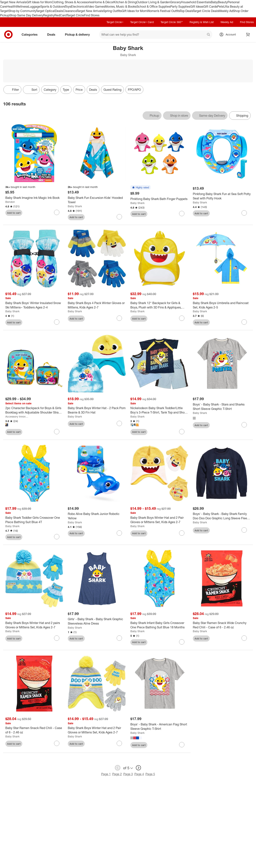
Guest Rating (112, 90)
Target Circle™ (115, 22)
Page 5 (150, 774)
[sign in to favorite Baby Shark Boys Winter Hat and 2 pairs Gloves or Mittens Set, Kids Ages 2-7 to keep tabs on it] (56, 638)
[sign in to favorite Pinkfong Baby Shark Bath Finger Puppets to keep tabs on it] (181, 213)
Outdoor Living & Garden (153, 2)
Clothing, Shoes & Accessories (73, 2)
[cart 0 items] (248, 34)
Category (50, 90)
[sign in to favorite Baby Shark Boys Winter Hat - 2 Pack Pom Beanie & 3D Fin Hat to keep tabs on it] (119, 423)
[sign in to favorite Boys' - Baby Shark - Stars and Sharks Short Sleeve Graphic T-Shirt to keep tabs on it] (244, 424)
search (208, 35)
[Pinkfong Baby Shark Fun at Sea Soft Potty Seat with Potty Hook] (222, 196)
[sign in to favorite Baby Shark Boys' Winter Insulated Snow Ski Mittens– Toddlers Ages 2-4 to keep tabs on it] (56, 322)
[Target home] (8, 34)
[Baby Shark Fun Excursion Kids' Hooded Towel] (97, 200)
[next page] (138, 768)
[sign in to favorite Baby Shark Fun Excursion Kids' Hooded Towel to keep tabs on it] (119, 216)
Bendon (10, 201)
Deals (59, 11)
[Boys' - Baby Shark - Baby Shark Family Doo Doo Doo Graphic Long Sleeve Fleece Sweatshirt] (222, 516)
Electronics (78, 6)
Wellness (22, 6)
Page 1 (106, 774)
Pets (220, 6)
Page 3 (128, 774)
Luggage (34, 6)
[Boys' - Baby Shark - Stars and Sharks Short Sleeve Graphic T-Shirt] (222, 406)
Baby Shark (75, 206)
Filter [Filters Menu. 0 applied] (12, 89)
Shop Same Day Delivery (26, 15)
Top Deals (186, 11)
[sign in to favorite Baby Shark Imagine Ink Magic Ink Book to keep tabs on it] (56, 212)
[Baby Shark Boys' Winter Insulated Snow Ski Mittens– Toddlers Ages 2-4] (34, 305)
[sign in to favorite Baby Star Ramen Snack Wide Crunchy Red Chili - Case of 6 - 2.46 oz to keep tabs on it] (244, 638)
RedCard (60, 15)
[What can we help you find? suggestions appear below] (155, 34)
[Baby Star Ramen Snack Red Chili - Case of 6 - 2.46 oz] (34, 730)
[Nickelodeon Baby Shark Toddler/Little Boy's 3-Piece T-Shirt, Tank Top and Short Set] (159, 410)
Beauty (223, 2)
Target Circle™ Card (142, 22)
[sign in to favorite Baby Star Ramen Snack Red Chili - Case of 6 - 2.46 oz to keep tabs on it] (56, 743)
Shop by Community (22, 11)
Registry (48, 15)
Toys (68, 6)
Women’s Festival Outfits (163, 11)
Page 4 (139, 774)
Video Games (95, 6)
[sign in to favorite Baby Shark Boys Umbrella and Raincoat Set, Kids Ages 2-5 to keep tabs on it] (244, 322)
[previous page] (118, 768)
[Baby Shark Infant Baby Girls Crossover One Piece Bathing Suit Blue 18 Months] (159, 625)
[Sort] (31, 89)
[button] (140, 187)
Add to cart (14, 212)
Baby (214, 2)
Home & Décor (104, 2)
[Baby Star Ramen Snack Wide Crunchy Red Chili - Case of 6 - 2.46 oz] (222, 625)
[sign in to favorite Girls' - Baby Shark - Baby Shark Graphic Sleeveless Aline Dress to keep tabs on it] (119, 638)
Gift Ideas (196, 6)
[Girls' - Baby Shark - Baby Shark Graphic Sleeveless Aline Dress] (97, 621)
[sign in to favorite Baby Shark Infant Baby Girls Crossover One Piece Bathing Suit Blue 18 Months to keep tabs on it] (181, 642)
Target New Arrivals (13, 2)
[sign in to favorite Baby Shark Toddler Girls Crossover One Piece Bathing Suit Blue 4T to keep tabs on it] (56, 536)
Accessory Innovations (17, 416)
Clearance (70, 11)
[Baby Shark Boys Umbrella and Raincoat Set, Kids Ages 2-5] (222, 305)
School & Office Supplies (153, 6)
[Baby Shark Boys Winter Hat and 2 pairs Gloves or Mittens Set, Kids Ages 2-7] (34, 625)
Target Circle (75, 15)
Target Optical (45, 11)
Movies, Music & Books (120, 6)
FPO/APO (134, 90)
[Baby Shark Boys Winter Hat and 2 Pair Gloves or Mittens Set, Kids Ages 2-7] (159, 520)
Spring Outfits (112, 11)
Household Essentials (196, 2)
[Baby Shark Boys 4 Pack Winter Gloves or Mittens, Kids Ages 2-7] (97, 305)
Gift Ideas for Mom (39, 2)
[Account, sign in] (229, 34)
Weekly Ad (226, 11)
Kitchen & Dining (125, 2)
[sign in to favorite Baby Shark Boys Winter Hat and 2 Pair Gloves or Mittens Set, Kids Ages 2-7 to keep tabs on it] (181, 533)
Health (11, 6)
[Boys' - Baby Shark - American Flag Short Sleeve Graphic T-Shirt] (159, 726)
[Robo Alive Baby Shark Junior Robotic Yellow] (97, 516)
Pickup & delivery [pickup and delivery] (79, 34)
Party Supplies (180, 6)
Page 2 (117, 774)
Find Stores (91, 15)
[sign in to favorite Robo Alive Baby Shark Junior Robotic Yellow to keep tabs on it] (119, 533)
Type (66, 90)
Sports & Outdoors (52, 6)
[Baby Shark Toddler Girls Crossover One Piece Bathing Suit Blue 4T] (34, 520)
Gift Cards (210, 6)
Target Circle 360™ (172, 22)
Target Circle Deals (206, 11)
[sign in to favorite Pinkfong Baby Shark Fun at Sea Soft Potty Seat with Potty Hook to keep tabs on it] (244, 213)
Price (79, 90)
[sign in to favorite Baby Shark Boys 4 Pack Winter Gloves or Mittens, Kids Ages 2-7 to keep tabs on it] (119, 318)
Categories (31, 34)
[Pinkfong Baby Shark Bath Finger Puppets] (159, 199)
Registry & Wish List (202, 22)
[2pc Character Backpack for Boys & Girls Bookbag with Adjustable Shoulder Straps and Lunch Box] (34, 410)
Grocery (175, 2)
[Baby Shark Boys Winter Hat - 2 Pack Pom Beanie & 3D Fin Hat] (97, 410)
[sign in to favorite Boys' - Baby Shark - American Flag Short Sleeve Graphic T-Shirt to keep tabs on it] (181, 744)
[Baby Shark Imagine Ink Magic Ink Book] (34, 198)
